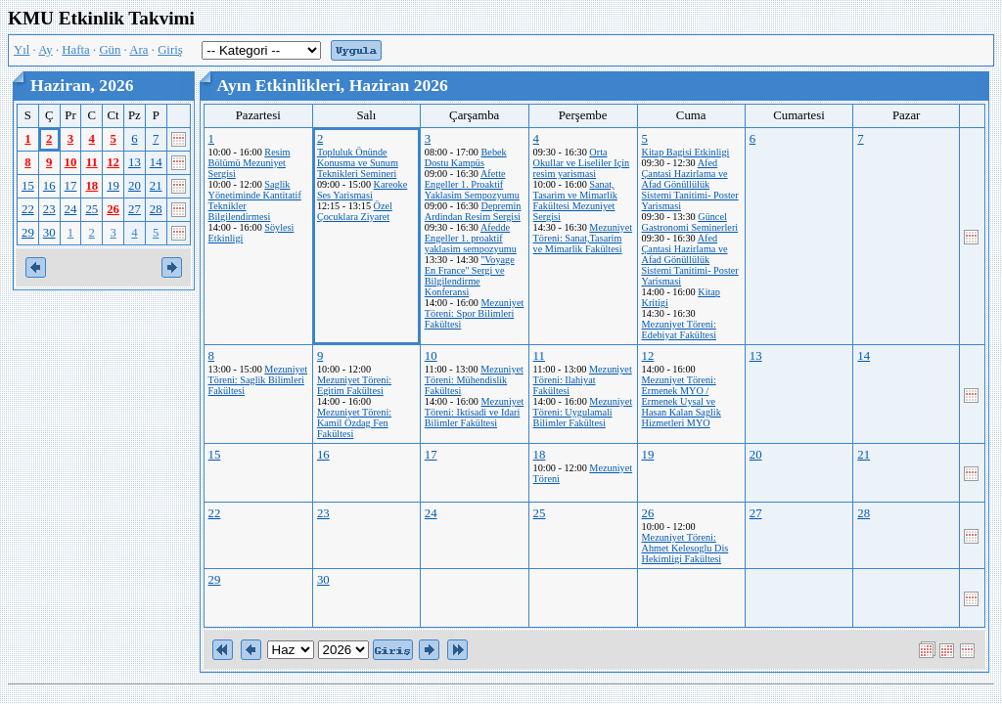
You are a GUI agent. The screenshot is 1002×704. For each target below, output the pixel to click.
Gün (109, 50)
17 (71, 186)
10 (71, 162)
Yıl (21, 50)
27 (134, 209)
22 (28, 209)
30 (49, 233)
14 (156, 162)
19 (113, 186)
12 (113, 162)
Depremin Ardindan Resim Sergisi (473, 211)
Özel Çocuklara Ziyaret (354, 211)
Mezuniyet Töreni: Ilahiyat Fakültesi (582, 380)
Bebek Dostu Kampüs (466, 157)
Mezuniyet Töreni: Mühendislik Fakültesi (474, 380)
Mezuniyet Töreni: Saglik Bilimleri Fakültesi (258, 380)
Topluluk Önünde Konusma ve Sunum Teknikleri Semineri (357, 163)
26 (113, 209)
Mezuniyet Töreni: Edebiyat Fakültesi (679, 329)
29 (28, 233)
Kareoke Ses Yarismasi (362, 189)
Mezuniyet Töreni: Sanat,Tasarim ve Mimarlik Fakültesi (583, 238)
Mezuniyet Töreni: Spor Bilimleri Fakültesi (474, 313)
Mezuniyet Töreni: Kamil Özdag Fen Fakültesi (354, 423)
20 (134, 186)
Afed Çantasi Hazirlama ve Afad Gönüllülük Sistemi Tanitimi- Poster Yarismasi (690, 184)
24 (71, 209)
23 (49, 209)
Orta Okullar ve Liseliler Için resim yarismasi (581, 163)
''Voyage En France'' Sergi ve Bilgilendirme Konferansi (470, 275)
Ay (45, 50)
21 (156, 186)
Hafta (75, 50)
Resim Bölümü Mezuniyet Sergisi (249, 163)
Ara (138, 50)
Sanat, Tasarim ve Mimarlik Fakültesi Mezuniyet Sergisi (575, 200)
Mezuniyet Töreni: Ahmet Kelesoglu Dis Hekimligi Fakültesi (685, 548)
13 (134, 162)
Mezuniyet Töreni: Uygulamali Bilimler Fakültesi (583, 412)
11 (92, 162)
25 (91, 209)
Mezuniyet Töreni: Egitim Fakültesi (354, 385)
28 (156, 209)
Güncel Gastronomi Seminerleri (690, 222)
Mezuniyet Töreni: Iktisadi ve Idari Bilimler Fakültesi (474, 412)
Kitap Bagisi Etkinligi (686, 152)
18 (91, 186)
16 (49, 186)
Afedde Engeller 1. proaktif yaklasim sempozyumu (471, 238)
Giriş (170, 50)
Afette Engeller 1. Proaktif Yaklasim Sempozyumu (472, 184)
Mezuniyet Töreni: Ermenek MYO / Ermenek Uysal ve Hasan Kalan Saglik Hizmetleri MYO (681, 401)
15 (28, 186)
